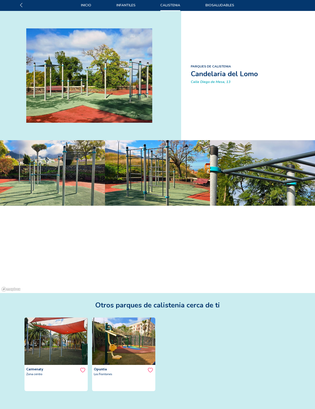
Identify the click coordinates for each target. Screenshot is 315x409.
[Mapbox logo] (11, 289)
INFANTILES (125, 5)
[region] (157, 249)
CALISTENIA (170, 5)
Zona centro (34, 374)
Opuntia (100, 369)
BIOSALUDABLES (219, 5)
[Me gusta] (82, 370)
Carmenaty (34, 369)
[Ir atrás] (21, 5)
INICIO (86, 5)
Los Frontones (103, 374)
